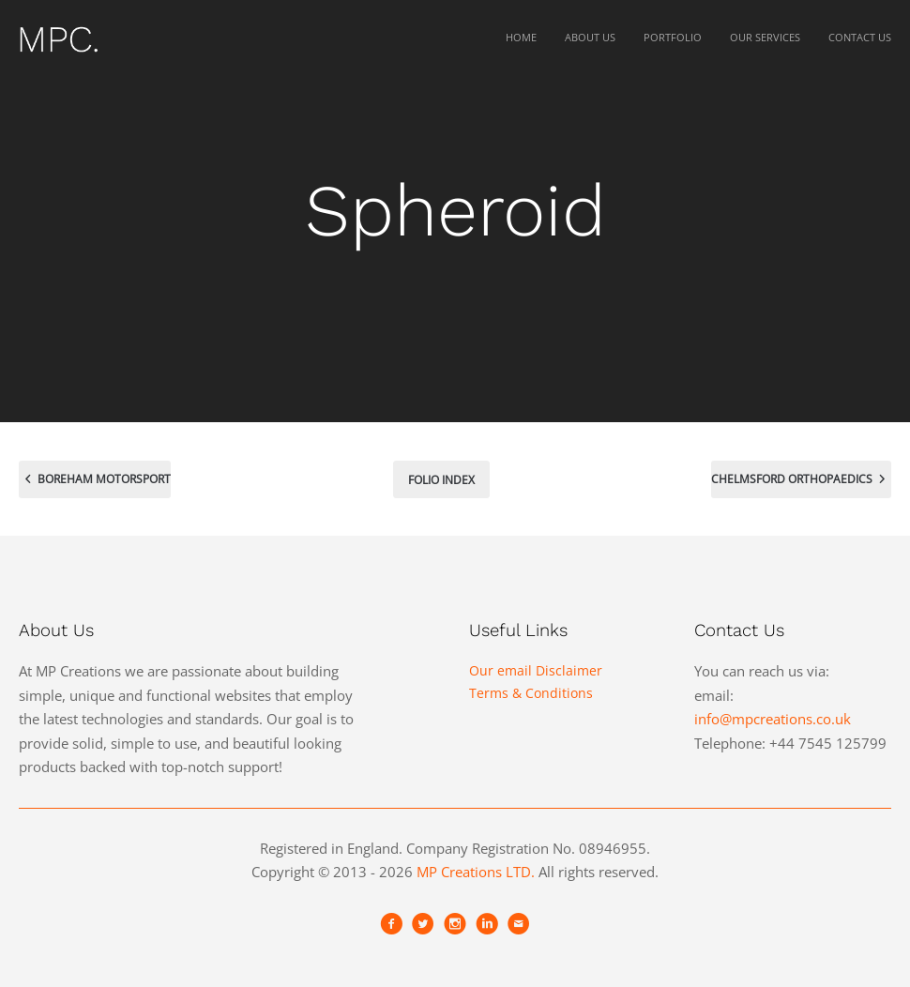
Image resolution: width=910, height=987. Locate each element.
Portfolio (673, 37)
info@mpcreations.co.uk (772, 718)
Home (521, 37)
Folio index (441, 480)
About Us (590, 37)
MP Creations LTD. (476, 871)
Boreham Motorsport (95, 476)
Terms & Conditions (531, 693)
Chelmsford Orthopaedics (801, 476)
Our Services (765, 37)
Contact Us (859, 37)
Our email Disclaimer (535, 670)
